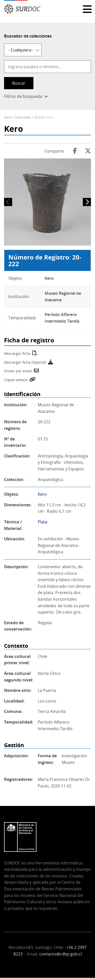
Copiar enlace (15, 379)
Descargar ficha (17, 353)
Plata (42, 522)
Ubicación (14, 539)
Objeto (11, 494)
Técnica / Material (13, 525)
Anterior (8, 202)
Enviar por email (18, 370)
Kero (42, 494)
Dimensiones (17, 505)
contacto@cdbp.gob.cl (60, 954)
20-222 (39, 117)
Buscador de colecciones (28, 36)
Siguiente (87, 202)
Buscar (18, 83)
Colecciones (22, 117)
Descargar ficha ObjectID (25, 362)
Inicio (7, 117)
